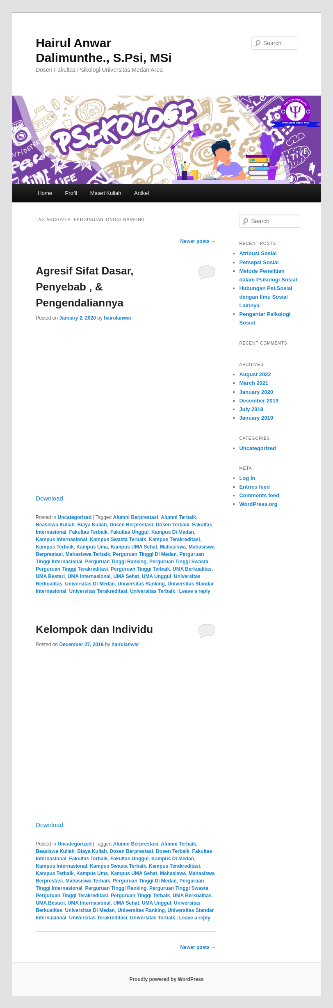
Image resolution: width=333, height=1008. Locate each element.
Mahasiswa (173, 547)
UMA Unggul (156, 576)
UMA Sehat (126, 576)
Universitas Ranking (141, 584)
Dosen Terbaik (172, 525)
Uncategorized (75, 517)
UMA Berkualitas (192, 569)
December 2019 (258, 401)
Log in (247, 478)
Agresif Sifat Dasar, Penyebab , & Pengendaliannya (84, 287)
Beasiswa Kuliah (55, 525)
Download (49, 498)
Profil (71, 193)
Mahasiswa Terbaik (88, 554)
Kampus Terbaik (54, 547)
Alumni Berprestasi (135, 517)
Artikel (141, 193)
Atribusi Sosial (257, 253)
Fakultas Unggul (129, 532)
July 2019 (251, 409)
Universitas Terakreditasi (98, 591)
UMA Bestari (50, 576)
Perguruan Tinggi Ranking (116, 562)
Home (45, 193)
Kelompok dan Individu (94, 629)
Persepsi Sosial (258, 262)
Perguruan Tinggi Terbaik (140, 569)
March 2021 (253, 383)
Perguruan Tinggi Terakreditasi (72, 569)
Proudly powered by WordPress (166, 979)
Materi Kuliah (105, 193)
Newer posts (198, 241)
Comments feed (259, 495)
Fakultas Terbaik (88, 532)
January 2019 (256, 418)
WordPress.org (258, 504)
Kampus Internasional (61, 539)
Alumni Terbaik (178, 517)
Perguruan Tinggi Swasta (178, 562)
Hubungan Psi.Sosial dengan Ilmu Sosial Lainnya (265, 297)
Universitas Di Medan (90, 584)
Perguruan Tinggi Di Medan (145, 554)
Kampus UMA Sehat (134, 547)
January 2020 (256, 392)
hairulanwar (117, 318)
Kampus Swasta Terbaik (118, 539)
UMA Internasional (89, 576)
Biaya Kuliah (92, 525)
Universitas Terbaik (152, 591)
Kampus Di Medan (172, 532)
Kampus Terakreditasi (174, 539)
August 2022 (255, 374)
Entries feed (254, 487)
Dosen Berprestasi (131, 525)
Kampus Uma (92, 547)
